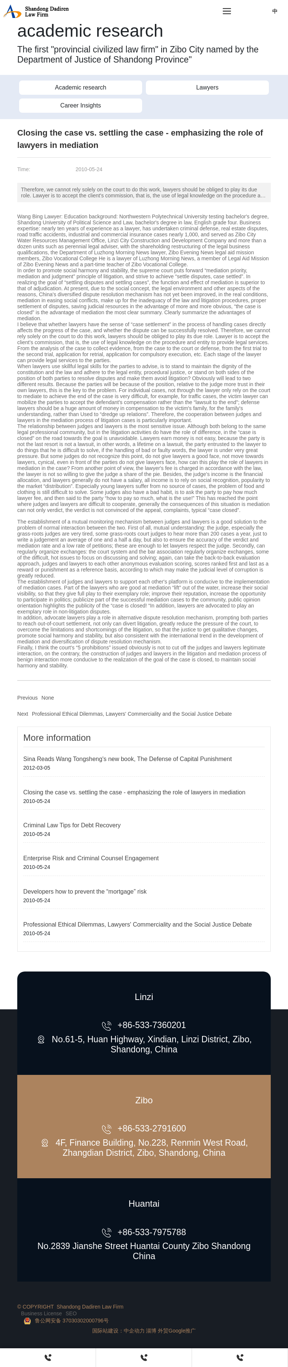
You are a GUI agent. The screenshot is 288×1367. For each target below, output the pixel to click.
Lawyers (207, 87)
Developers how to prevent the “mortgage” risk (85, 891)
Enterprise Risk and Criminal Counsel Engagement (91, 858)
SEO (71, 1313)
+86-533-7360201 (151, 1025)
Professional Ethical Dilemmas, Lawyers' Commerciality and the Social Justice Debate (132, 714)
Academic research (80, 87)
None (48, 698)
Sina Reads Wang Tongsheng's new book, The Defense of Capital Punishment (127, 759)
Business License (41, 1313)
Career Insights (80, 105)
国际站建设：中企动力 (118, 1331)
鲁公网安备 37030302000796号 (72, 1321)
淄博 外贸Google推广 (171, 1331)
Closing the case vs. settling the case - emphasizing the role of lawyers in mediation (134, 792)
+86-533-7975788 (151, 1232)
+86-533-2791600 (151, 1128)
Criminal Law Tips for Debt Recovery (72, 825)
